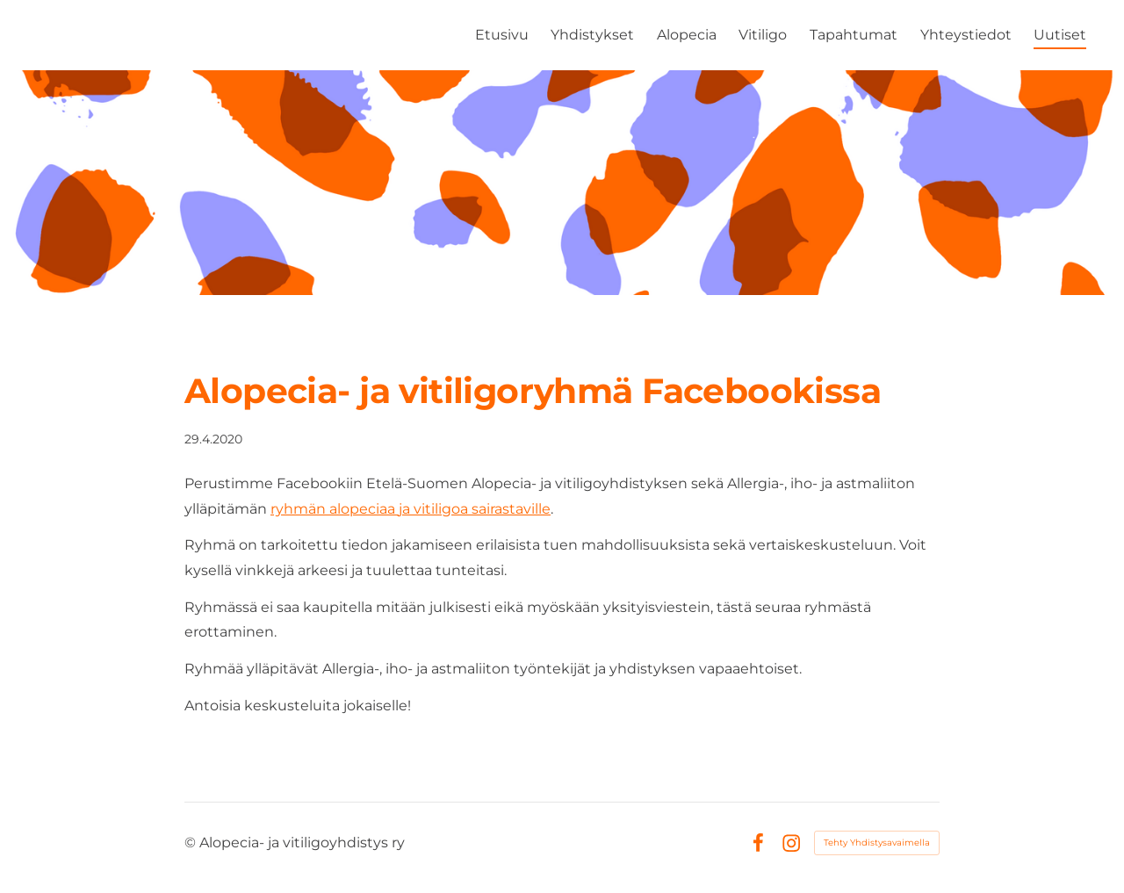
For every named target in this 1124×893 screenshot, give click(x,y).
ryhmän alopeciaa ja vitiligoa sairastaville (410, 509)
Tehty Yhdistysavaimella (877, 842)
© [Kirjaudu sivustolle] (191, 842)
